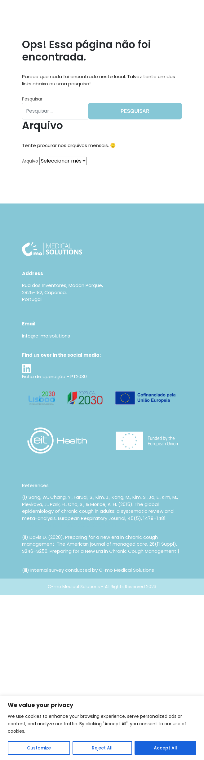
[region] (102, 728)
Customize (39, 748)
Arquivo (30, 161)
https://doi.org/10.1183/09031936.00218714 (69, 525)
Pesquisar (32, 99)
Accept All (165, 748)
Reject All (102, 748)
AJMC (28, 558)
